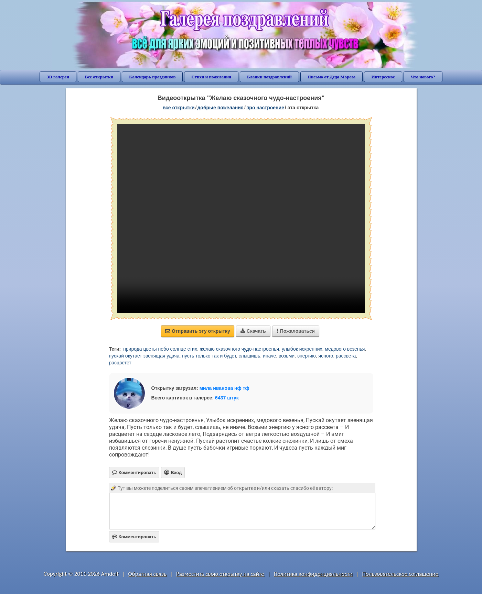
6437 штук (227, 397)
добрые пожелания (220, 107)
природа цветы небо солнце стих (160, 349)
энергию (306, 356)
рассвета (346, 356)
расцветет (120, 362)
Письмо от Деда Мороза (332, 76)
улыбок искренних (302, 349)
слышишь (249, 356)
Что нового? (423, 76)
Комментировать (134, 536)
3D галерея (58, 76)
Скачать (253, 331)
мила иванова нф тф (224, 388)
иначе (269, 356)
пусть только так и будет (209, 356)
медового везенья (345, 349)
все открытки (179, 107)
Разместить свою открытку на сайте (220, 574)
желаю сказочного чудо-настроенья (239, 349)
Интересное (383, 76)
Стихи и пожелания (211, 76)
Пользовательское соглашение (400, 574)
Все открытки (99, 76)
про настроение (265, 107)
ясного (326, 356)
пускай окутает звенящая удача (144, 356)
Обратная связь (147, 574)
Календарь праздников (152, 76)
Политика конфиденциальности (313, 574)
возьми (286, 356)
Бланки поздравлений (269, 76)
